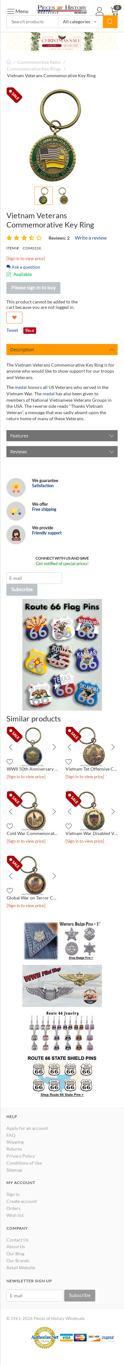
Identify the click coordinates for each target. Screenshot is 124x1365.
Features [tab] (62, 436)
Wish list (15, 1215)
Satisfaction (42, 485)
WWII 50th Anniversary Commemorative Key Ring (32, 769)
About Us (15, 1246)
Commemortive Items (39, 62)
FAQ (10, 1135)
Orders (13, 1208)
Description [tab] (62, 350)
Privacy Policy (20, 1156)
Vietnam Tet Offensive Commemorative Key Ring (91, 769)
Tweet (12, 330)
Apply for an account (27, 1128)
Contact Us (17, 1239)
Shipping (15, 1142)
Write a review (91, 238)
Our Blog (15, 1253)
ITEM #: (12, 248)
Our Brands (17, 1260)
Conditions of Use (24, 1163)
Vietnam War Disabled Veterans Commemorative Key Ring (91, 833)
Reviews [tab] (62, 452)
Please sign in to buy (33, 287)
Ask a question (23, 267)
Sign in (12, 1194)
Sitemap (14, 1170)
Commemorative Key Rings (34, 68)
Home (9, 62)
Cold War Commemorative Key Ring (32, 833)
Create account (21, 1201)
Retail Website (20, 1267)
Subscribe (22, 589)
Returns (14, 1149)
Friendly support (47, 532)
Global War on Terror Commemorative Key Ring (32, 897)
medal (21, 387)
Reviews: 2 (59, 238)
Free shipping (44, 509)
